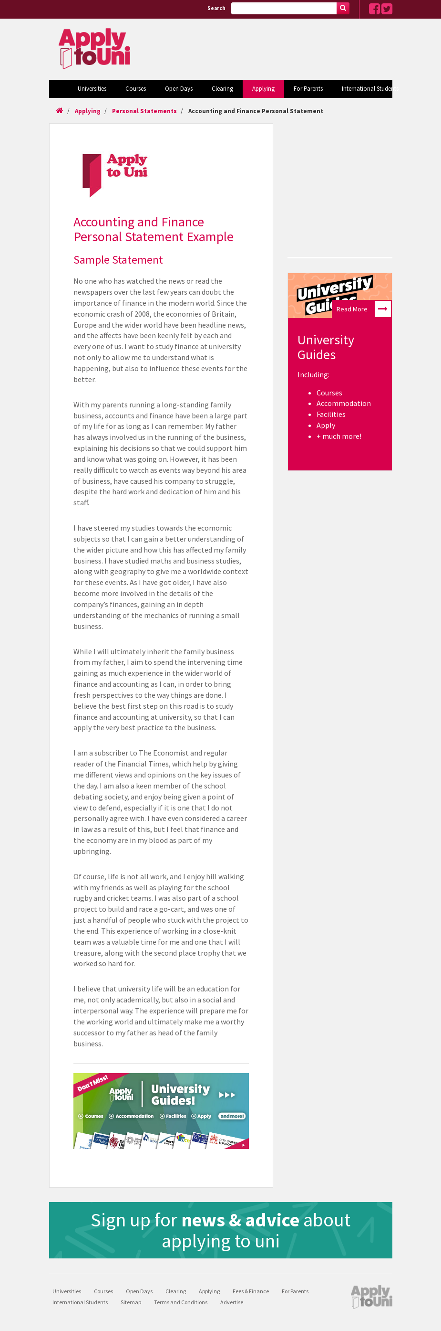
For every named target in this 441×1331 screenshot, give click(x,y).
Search (216, 8)
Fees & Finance (251, 1291)
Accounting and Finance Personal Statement (255, 111)
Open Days (179, 89)
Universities (92, 89)
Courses (135, 89)
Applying (263, 89)
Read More (364, 309)
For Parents (308, 89)
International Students (370, 89)
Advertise (231, 1302)
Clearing (222, 89)
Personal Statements (144, 111)
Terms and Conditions (180, 1302)
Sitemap (131, 1302)
